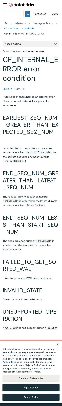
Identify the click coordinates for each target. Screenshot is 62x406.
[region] (31, 372)
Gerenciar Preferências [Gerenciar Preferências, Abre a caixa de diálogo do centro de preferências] (31, 379)
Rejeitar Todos (31, 388)
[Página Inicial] (6, 23)
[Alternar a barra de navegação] (5, 4)
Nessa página (13, 44)
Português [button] (40, 14)
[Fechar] (57, 345)
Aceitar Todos (31, 398)
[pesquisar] (12, 14)
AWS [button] (55, 14)
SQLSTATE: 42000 (14, 89)
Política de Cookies (12, 363)
